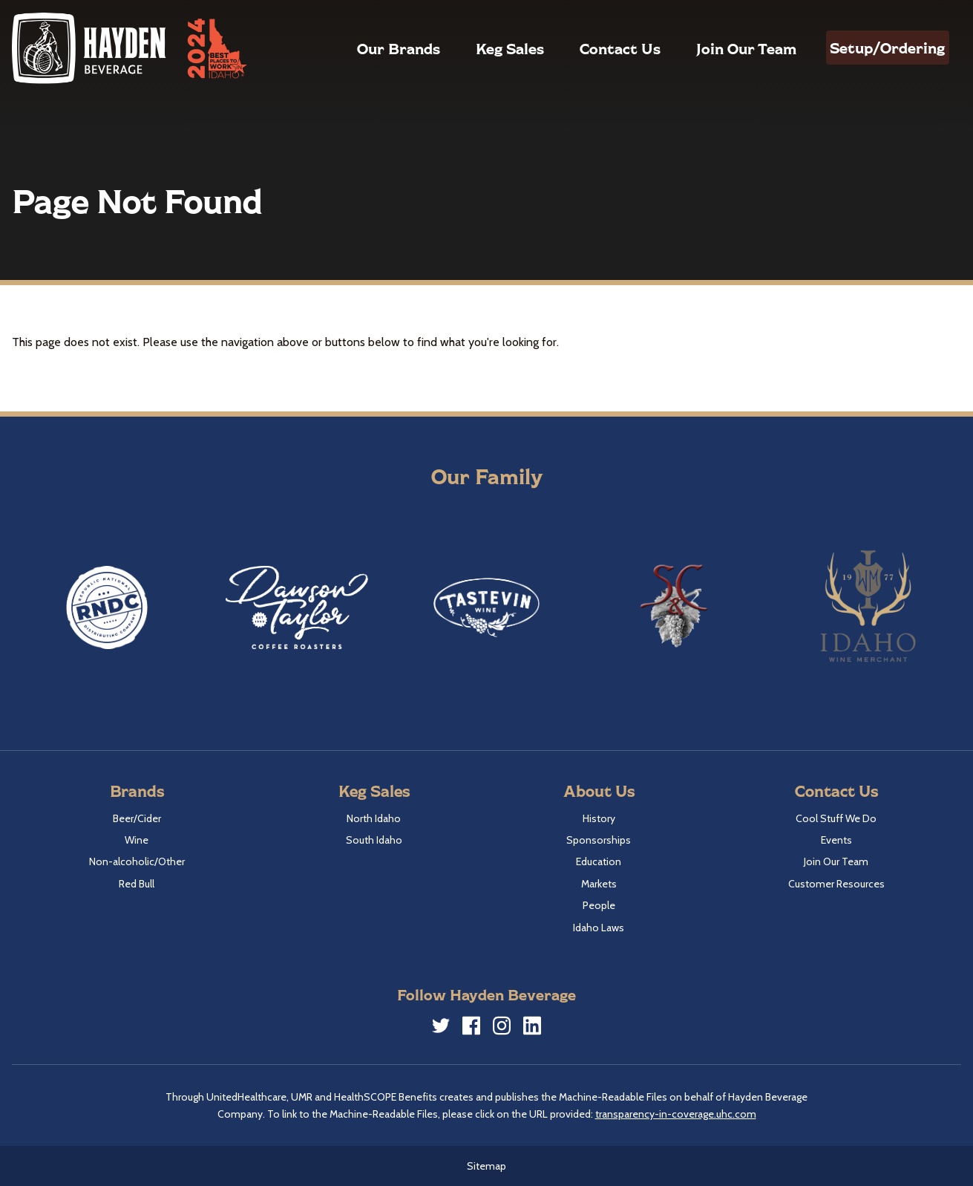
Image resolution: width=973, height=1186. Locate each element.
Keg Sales (482, 48)
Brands (137, 790)
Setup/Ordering (873, 47)
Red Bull (136, 883)
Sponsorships (598, 840)
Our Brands (371, 48)
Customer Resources (836, 883)
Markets (599, 883)
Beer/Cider (137, 818)
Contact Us (592, 48)
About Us (599, 790)
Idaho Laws (598, 927)
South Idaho (374, 840)
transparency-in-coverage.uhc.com (675, 1114)
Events (836, 840)
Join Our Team (719, 48)
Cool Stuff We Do (836, 818)
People (599, 905)
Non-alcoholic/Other (137, 861)
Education (598, 861)
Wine (136, 840)
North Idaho (374, 818)
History (599, 818)
